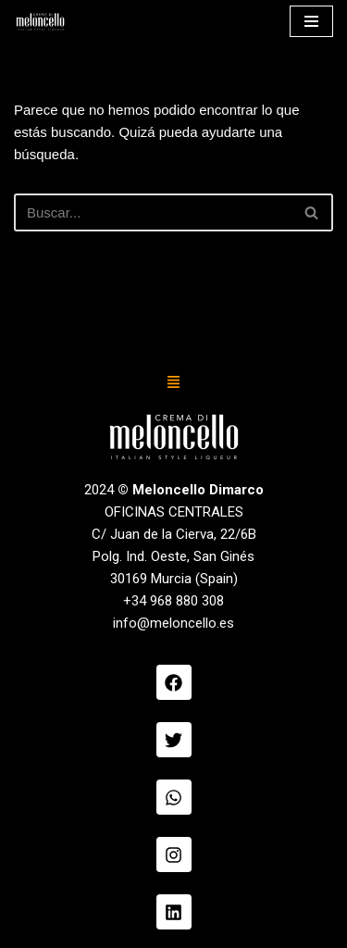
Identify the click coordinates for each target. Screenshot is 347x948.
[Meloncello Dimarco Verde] (40, 22)
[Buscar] (152, 212)
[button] (174, 383)
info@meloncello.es (173, 623)
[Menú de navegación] (311, 21)
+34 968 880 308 (173, 600)
